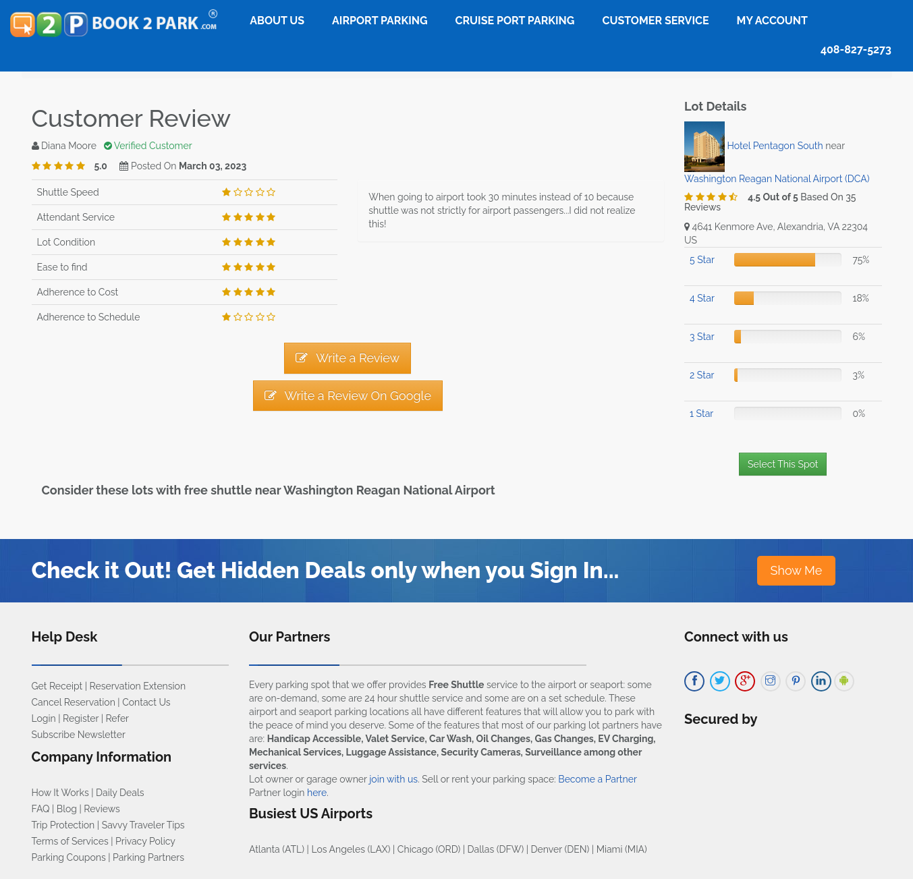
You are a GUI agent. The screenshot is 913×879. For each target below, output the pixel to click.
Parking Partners (148, 857)
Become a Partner (597, 779)
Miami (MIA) (622, 849)
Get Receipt (57, 686)
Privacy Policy (145, 841)
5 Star (702, 259)
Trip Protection (63, 825)
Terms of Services (70, 841)
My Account (772, 20)
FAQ (41, 808)
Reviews (101, 808)
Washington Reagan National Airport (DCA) (776, 178)
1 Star (701, 413)
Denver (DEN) (560, 849)
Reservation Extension (138, 686)
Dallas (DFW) (496, 849)
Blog (67, 808)
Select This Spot (783, 464)
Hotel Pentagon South (775, 145)
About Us (277, 20)
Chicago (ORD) (428, 849)
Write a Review (347, 358)
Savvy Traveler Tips (143, 825)
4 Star (702, 298)
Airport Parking (379, 20)
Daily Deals (120, 792)
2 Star (702, 375)
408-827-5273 (856, 49)
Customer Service (655, 20)
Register (81, 718)
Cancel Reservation (73, 702)
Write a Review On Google (348, 396)
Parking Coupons (69, 857)
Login (44, 718)
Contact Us (146, 702)
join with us (393, 779)
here (317, 792)
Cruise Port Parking (515, 20)
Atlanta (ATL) (276, 849)
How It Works (60, 792)
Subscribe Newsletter (79, 734)
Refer (117, 718)
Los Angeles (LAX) (350, 849)
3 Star (702, 336)
